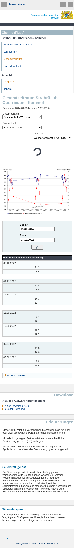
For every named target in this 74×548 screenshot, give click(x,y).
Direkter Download (14, 409)
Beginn (24, 224)
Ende (23, 235)
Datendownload (12, 66)
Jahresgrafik (10, 51)
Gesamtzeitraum (13, 59)
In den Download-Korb (16, 406)
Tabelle (8, 89)
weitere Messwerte (17, 375)
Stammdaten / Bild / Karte (18, 44)
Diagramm (9, 81)
